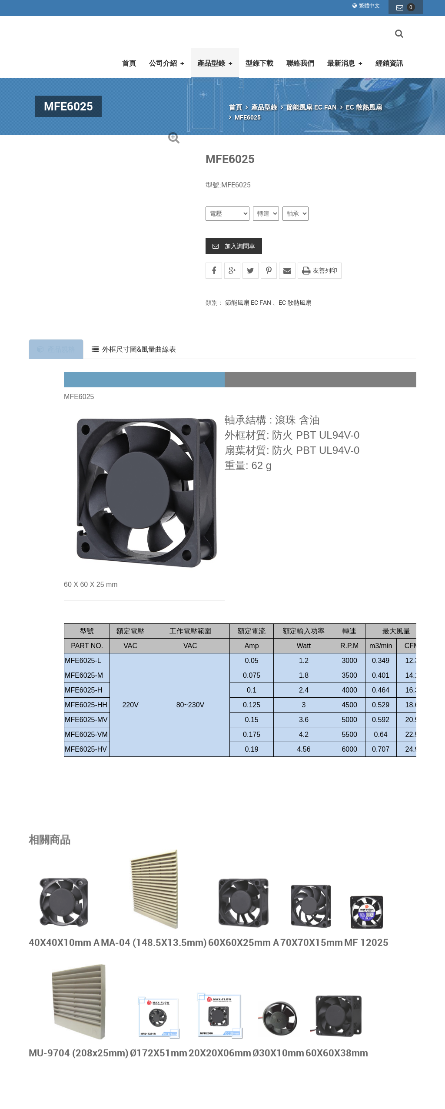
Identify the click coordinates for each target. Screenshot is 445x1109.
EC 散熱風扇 (364, 101)
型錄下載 (259, 58)
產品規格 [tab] (57, 344)
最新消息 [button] (344, 58)
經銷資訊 (389, 58)
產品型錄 (264, 101)
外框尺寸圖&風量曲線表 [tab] (135, 343)
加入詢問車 (234, 240)
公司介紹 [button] (166, 58)
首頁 (129, 58)
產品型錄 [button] (214, 58)
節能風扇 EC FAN (311, 101)
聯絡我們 (300, 58)
